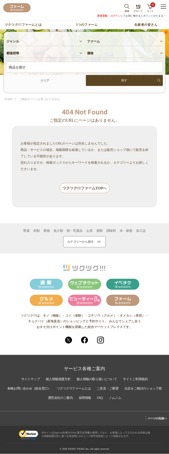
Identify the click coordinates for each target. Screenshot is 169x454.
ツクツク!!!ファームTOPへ (85, 188)
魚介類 (58, 231)
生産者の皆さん (146, 24)
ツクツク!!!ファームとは (23, 24)
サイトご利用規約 (136, 380)
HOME (9, 99)
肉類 (36, 231)
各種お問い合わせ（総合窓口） (49, 389)
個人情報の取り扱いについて (97, 380)
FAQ (122, 398)
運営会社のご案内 (82, 398)
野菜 (26, 231)
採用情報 (107, 398)
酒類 (99, 231)
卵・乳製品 (75, 231)
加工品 (141, 231)
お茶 (89, 231)
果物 (46, 231)
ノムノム (137, 398)
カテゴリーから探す (83, 242)
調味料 (111, 231)
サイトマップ (29, 380)
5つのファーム (87, 24)
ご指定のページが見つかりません (41, 99)
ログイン (116, 16)
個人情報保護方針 (57, 380)
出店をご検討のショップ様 (44, 398)
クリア (44, 80)
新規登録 (102, 16)
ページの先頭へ (156, 418)
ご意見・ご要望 (130, 389)
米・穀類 (126, 231)
